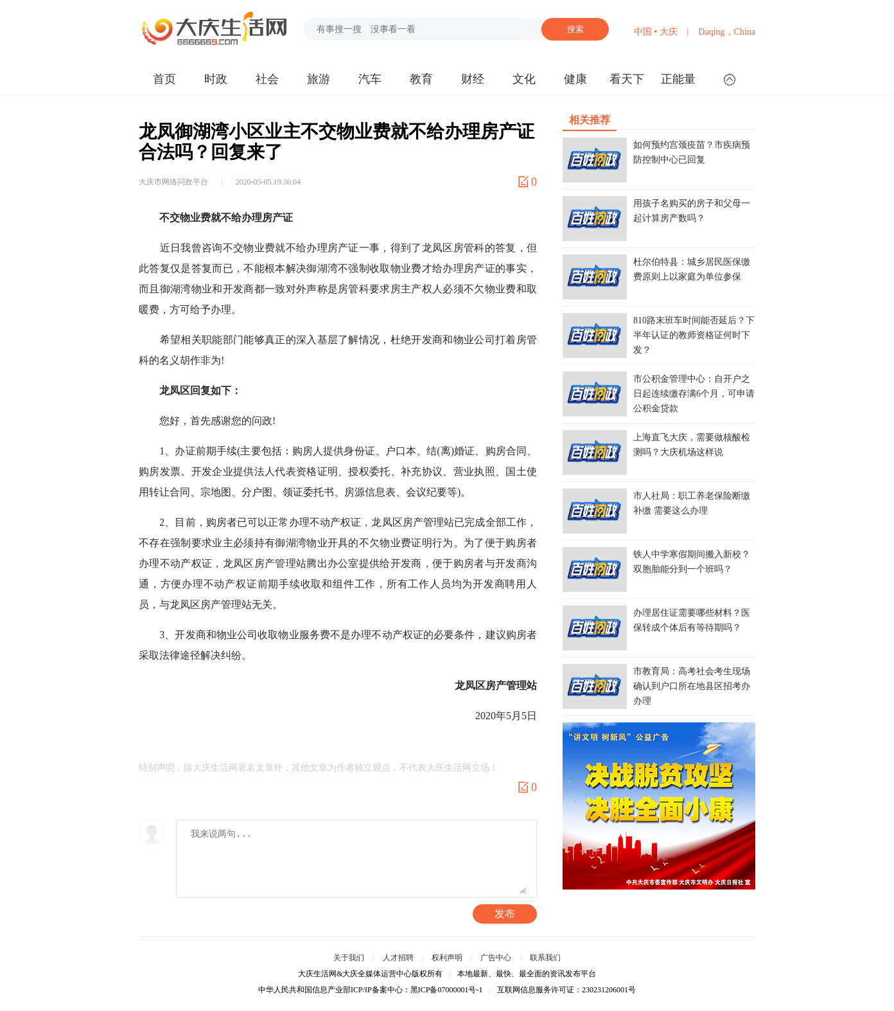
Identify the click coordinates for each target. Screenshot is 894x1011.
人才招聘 (398, 957)
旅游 (318, 79)
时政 (215, 79)
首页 (164, 79)
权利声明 (447, 957)
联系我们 (545, 957)
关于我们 (348, 957)
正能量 (678, 79)
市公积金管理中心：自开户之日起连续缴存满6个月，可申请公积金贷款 (694, 393)
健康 (575, 79)
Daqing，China (726, 32)
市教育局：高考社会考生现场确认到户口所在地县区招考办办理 (691, 686)
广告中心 (495, 957)
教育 (421, 79)
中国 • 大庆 (656, 32)
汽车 (369, 79)
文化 (524, 79)
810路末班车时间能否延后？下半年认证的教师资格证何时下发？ (694, 335)
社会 (267, 79)
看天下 (626, 79)
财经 (472, 79)
